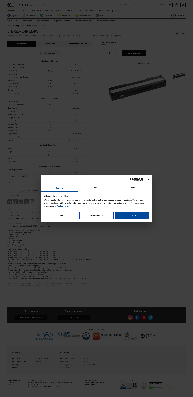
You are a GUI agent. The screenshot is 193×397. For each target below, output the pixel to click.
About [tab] (133, 188)
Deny (61, 216)
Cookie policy (62, 206)
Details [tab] (96, 188)
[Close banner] (148, 179)
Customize (96, 216)
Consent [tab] (59, 188)
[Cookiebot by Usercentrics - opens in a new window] (132, 179)
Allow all (132, 216)
